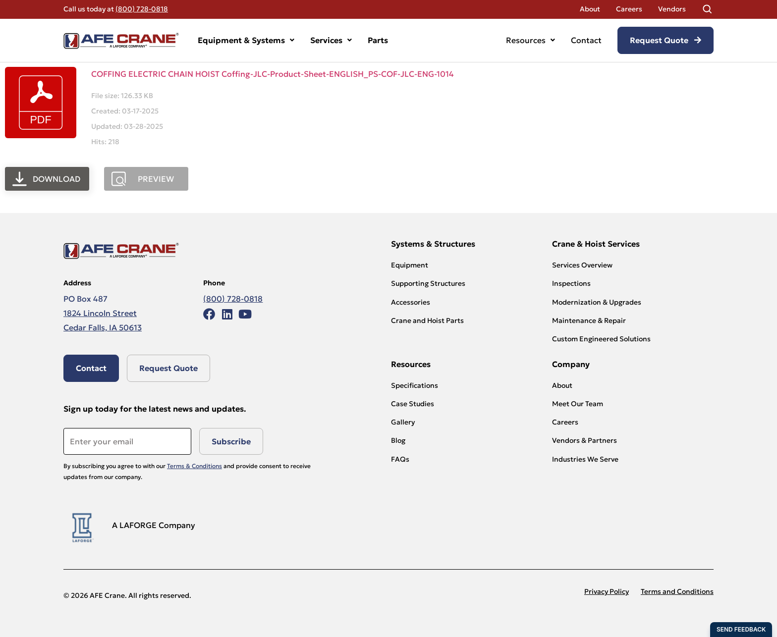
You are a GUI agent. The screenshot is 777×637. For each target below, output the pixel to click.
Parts (378, 40)
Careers (629, 8)
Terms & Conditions (194, 466)
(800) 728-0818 (141, 8)
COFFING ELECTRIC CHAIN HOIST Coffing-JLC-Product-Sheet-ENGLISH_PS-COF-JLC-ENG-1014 (272, 74)
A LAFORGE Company (153, 525)
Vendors (672, 8)
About (590, 8)
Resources (530, 40)
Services (331, 40)
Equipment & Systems (246, 40)
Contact (586, 40)
